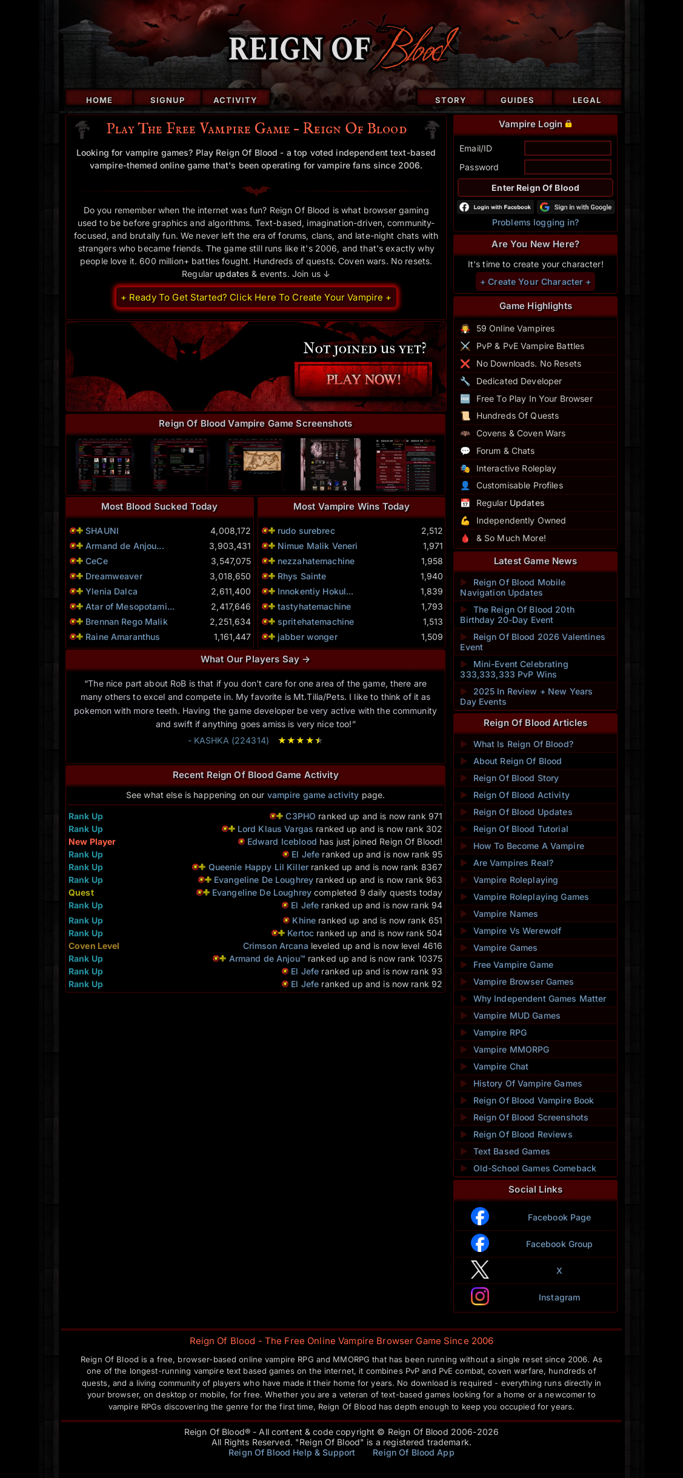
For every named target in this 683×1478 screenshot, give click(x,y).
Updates (527, 503)
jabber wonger (308, 636)
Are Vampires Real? (506, 862)
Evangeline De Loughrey (263, 879)
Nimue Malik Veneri (318, 546)
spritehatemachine (316, 621)
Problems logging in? (535, 222)
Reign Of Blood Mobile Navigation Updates (512, 587)
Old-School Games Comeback (528, 1168)
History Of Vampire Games (521, 1083)
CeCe (96, 561)
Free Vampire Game (506, 964)
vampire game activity (313, 795)
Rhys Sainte (302, 576)
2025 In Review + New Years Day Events (526, 696)
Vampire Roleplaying (509, 879)
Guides (518, 100)
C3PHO (300, 816)
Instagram (559, 1297)
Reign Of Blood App (414, 1452)
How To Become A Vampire (522, 846)
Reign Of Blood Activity (514, 795)
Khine (304, 920)
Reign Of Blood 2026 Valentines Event (532, 641)
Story (451, 100)
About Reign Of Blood (511, 761)
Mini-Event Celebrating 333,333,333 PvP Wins (514, 669)
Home (99, 100)
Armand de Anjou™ (268, 958)
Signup (167, 100)
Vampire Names (499, 913)
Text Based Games (505, 1151)
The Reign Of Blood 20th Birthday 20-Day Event (517, 614)
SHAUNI (102, 530)
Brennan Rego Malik (126, 621)
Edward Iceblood (282, 841)
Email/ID (475, 148)
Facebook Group (559, 1244)
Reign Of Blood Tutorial (514, 829)
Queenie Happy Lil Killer (258, 867)
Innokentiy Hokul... (316, 591)
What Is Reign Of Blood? (516, 744)
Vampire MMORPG (504, 1049)
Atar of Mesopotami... (130, 606)
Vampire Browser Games (517, 981)
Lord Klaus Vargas (275, 829)
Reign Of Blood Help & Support (291, 1452)
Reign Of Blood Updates (516, 812)
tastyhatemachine (314, 606)
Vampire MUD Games (510, 1015)
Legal (587, 100)
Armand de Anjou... (124, 546)
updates (232, 273)
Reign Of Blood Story (509, 778)
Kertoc (300, 933)
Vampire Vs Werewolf (510, 930)
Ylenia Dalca (111, 591)
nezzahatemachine (316, 561)
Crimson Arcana (275, 945)
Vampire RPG (493, 1032)
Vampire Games (499, 947)
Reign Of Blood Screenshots (524, 1117)
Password (479, 167)
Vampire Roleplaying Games (524, 896)
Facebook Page (559, 1217)
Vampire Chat (494, 1066)
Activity (235, 100)
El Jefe (305, 854)
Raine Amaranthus (122, 636)
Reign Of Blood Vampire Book (527, 1100)
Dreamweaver (113, 576)
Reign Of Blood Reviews (516, 1134)
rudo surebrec (306, 530)
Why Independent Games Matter (533, 998)
